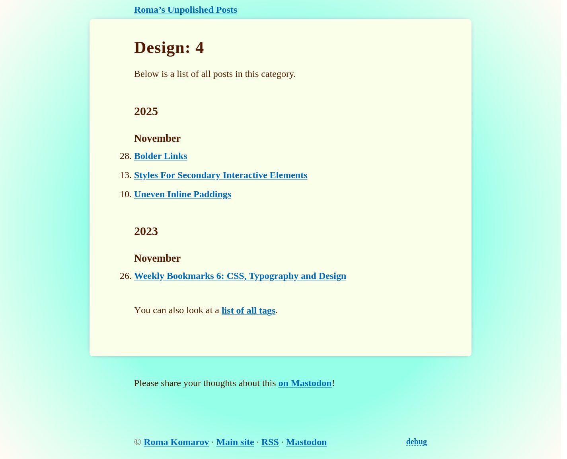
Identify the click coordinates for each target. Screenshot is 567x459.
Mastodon (306, 442)
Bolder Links (160, 156)
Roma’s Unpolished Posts (185, 9)
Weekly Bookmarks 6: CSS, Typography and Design (240, 276)
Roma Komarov (176, 442)
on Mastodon (305, 383)
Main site (235, 442)
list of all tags (248, 310)
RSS (270, 442)
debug (416, 441)
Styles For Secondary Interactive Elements (221, 175)
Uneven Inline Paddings (182, 194)
